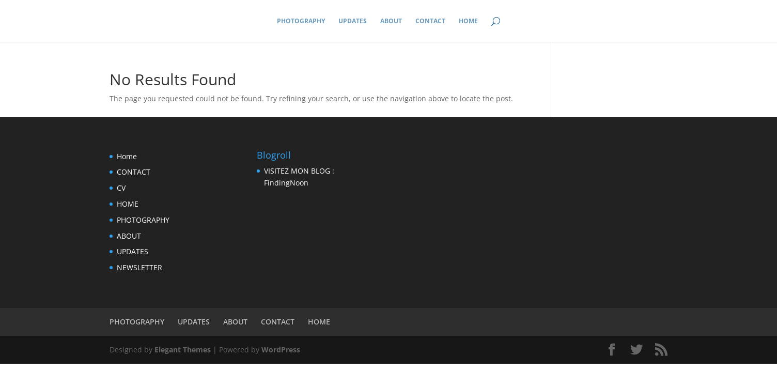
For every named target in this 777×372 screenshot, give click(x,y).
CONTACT (430, 21)
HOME (468, 21)
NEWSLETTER (139, 267)
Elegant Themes (182, 349)
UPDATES (352, 21)
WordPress (280, 349)
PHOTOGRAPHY (301, 21)
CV (121, 188)
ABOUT (391, 21)
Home (127, 156)
